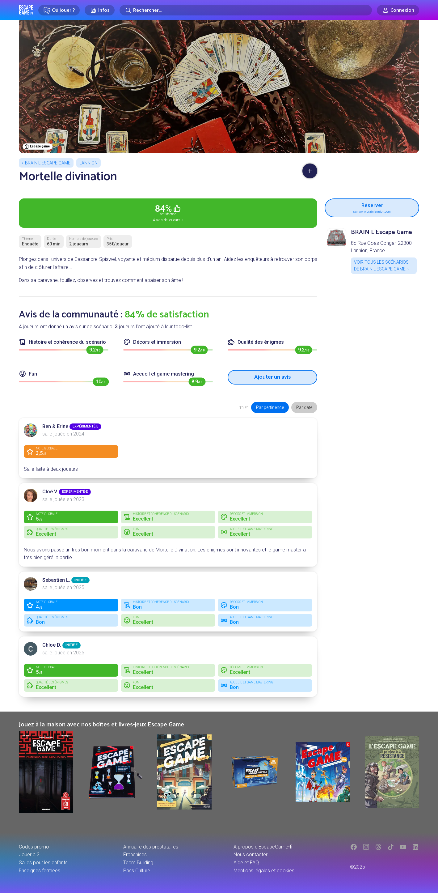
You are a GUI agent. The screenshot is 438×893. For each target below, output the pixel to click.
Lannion (88, 162)
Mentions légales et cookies (264, 871)
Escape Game (26, 10)
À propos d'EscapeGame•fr (263, 847)
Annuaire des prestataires (150, 847)
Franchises (135, 854)
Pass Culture (136, 871)
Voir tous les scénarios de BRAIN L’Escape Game (381, 265)
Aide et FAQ (246, 862)
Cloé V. (50, 492)
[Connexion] (398, 10)
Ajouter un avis (272, 377)
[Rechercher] (246, 10)
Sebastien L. (56, 580)
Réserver (372, 207)
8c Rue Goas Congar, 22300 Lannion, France (381, 246)
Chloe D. (51, 645)
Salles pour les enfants (43, 862)
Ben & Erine (55, 426)
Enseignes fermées (39, 871)
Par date (304, 407)
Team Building (138, 862)
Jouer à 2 (29, 854)
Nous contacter (250, 854)
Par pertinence (270, 407)
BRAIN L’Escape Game (47, 162)
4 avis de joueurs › (168, 212)
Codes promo (34, 847)
